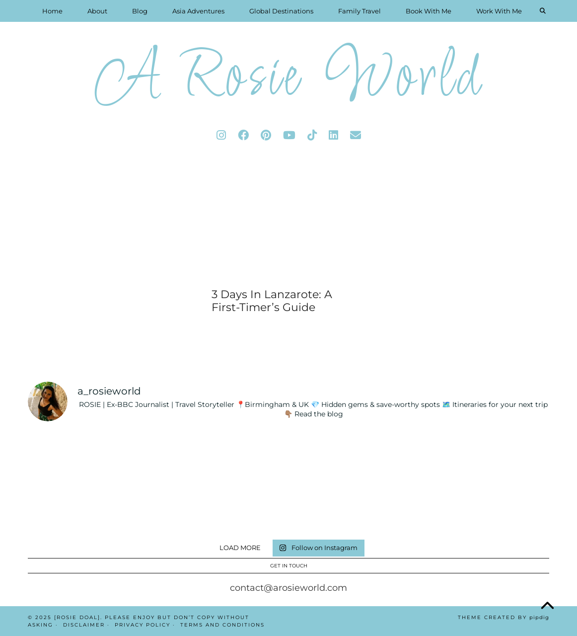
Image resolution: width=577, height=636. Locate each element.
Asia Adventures (198, 11)
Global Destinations (281, 11)
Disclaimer (84, 625)
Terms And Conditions (222, 625)
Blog (139, 11)
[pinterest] (266, 135)
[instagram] (221, 135)
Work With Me (499, 11)
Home (52, 11)
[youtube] (289, 135)
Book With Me (428, 11)
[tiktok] (312, 135)
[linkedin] (333, 135)
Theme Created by (503, 617)
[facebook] (243, 135)
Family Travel (359, 11)
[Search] (543, 11)
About (97, 11)
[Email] (355, 135)
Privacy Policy (142, 625)
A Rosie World (288, 79)
